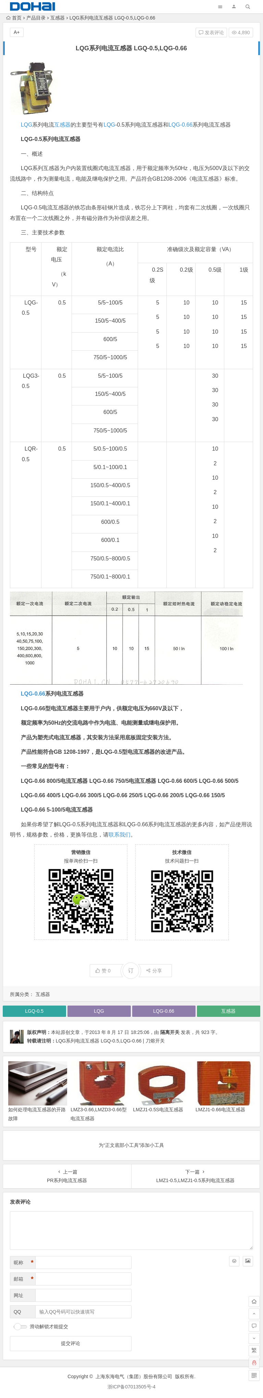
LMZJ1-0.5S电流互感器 (158, 1109)
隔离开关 (169, 1032)
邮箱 (24, 1279)
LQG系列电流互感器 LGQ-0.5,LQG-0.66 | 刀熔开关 (110, 1041)
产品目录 (36, 18)
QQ (17, 1312)
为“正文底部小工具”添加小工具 (131, 1145)
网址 (18, 1295)
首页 (14, 18)
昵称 (24, 1262)
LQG (27, 125)
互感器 (57, 18)
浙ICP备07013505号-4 (131, 1386)
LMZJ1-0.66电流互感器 (220, 1109)
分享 (154, 970)
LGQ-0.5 (34, 1011)
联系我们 (119, 835)
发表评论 (211, 32)
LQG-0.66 (180, 125)
